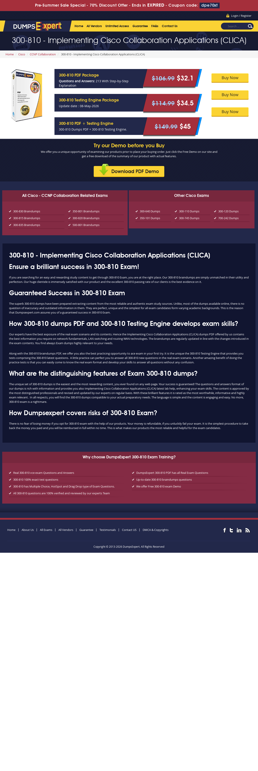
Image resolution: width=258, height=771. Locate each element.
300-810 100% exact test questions (35, 480)
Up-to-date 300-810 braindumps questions (164, 480)
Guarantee (140, 26)
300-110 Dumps (189, 211)
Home (79, 26)
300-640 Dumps (150, 211)
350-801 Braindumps (86, 211)
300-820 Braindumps (86, 218)
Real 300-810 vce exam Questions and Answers (43, 473)
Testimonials (107, 530)
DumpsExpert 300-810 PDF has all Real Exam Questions (172, 473)
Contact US (129, 530)
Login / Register (241, 16)
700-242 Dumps (228, 218)
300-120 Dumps (228, 211)
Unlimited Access (117, 26)
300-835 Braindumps (26, 225)
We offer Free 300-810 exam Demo (158, 486)
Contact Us (170, 26)
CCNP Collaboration (43, 54)
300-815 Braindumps (26, 218)
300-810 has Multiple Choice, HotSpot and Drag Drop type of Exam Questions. (64, 486)
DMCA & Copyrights (155, 530)
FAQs (154, 26)
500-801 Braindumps (86, 225)
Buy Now (230, 77)
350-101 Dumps (150, 218)
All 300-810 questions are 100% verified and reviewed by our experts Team (61, 493)
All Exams (46, 530)
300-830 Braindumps (26, 211)
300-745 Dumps (189, 218)
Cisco (21, 54)
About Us (28, 530)
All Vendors (94, 26)
